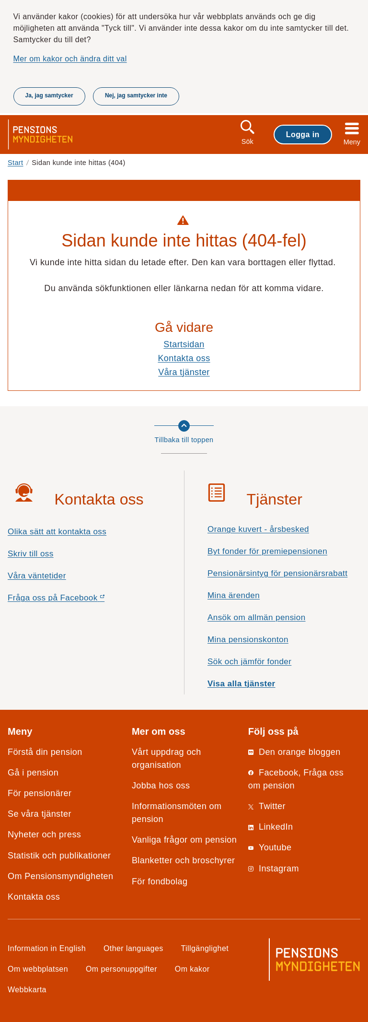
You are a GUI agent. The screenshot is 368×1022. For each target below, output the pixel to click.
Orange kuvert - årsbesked (258, 529)
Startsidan (183, 344)
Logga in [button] (303, 134)
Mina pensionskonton (247, 639)
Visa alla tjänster (241, 683)
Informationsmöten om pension (177, 812)
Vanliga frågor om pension (184, 840)
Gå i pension (33, 772)
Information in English (47, 948)
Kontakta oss (184, 358)
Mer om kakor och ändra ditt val (70, 58)
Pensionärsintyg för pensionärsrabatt (277, 573)
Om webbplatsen (38, 968)
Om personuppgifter (121, 968)
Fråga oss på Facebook (73, 600)
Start (15, 162)
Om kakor (192, 968)
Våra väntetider (37, 575)
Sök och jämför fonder (249, 661)
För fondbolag (160, 881)
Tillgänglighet (205, 948)
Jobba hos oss (161, 785)
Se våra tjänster (39, 814)
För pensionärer (39, 793)
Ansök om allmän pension (256, 617)
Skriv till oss (31, 553)
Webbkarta (27, 989)
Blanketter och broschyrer (183, 860)
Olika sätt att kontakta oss (57, 531)
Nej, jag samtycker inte (136, 95)
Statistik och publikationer (59, 855)
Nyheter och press (44, 834)
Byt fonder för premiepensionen (267, 551)
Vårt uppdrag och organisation (166, 758)
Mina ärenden (233, 595)
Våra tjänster (184, 372)
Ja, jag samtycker (49, 95)
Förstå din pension (45, 752)
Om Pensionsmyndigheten (60, 876)
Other (133, 948)
